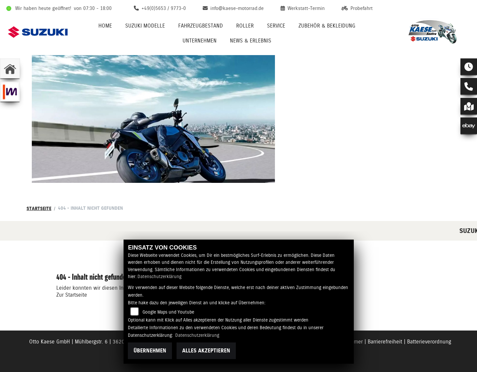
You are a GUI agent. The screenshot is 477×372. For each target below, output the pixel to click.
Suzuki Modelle (145, 26)
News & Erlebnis (250, 40)
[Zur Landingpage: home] (10, 68)
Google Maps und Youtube (168, 312)
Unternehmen (200, 40)
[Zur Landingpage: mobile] (10, 92)
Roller (245, 26)
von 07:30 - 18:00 (93, 8)
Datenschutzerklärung (159, 276)
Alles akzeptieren (206, 350)
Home (105, 26)
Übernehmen (149, 350)
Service (276, 26)
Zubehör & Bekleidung (326, 26)
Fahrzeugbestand (200, 26)
